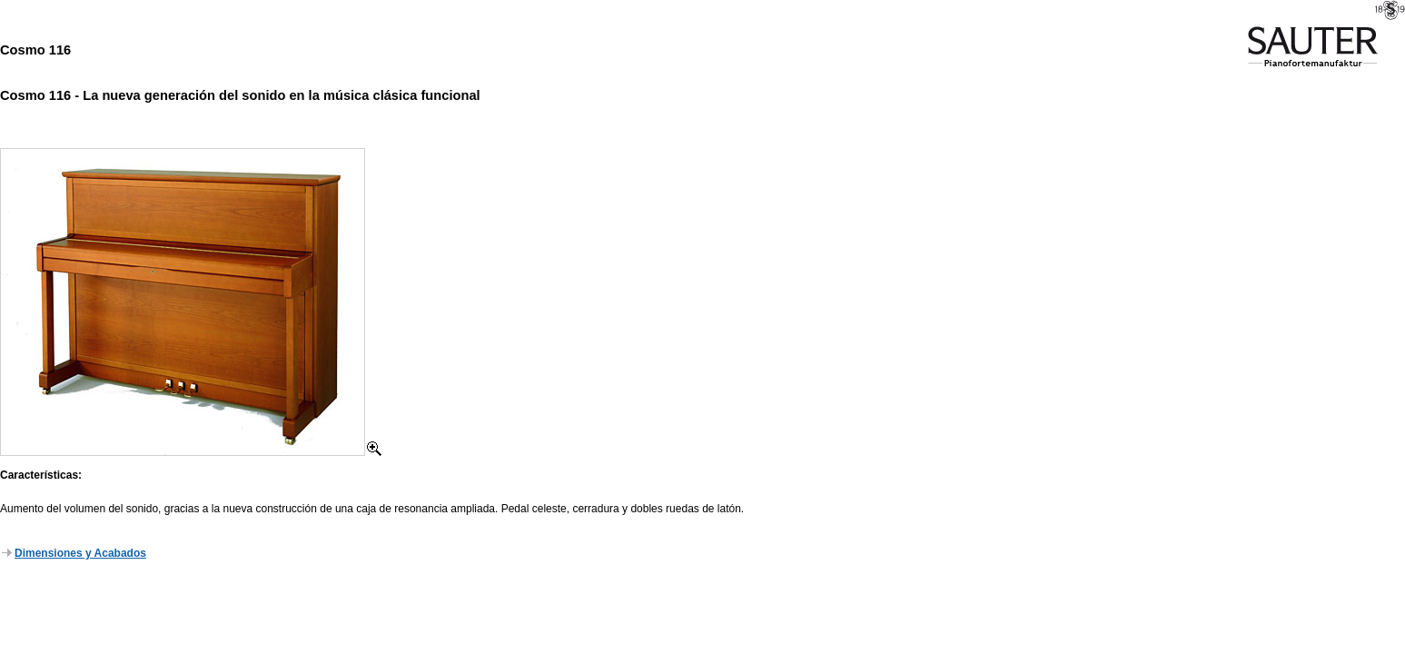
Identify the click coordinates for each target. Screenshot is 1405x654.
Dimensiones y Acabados (74, 553)
